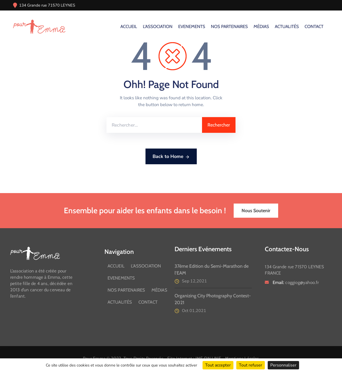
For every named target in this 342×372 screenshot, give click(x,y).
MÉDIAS (261, 26)
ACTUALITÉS (287, 26)
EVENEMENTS (191, 26)
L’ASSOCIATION (157, 26)
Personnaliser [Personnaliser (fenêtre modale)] (283, 365)
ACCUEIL (128, 26)
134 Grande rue (33, 5)
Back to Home (171, 156)
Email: (296, 282)
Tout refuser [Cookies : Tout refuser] (250, 365)
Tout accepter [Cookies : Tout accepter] (218, 365)
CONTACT (314, 26)
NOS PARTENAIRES (229, 26)
